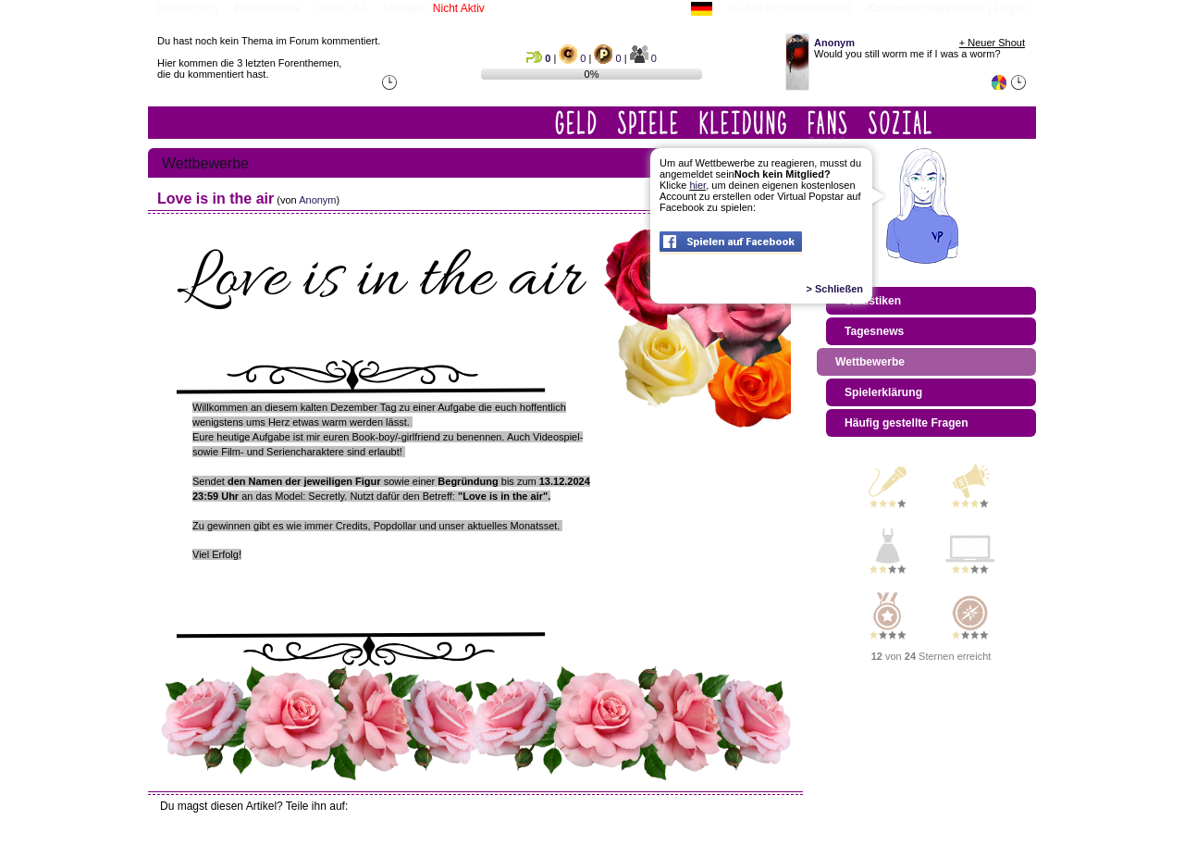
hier (697, 185)
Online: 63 (340, 8)
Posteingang (187, 8)
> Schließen (835, 288)
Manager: (434, 8)
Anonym (317, 199)
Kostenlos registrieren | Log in (948, 8)
